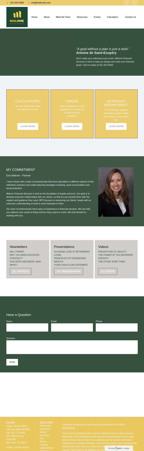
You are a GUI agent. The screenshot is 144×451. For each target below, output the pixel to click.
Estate (43, 432)
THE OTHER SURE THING (111, 261)
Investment (45, 429)
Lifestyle (44, 445)
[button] (34, 17)
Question (10, 338)
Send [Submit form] (12, 362)
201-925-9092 (15, 3)
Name (9, 321)
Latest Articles (47, 448)
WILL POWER (17, 252)
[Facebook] (135, 3)
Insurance (45, 435)
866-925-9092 (23, 429)
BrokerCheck (68, 428)
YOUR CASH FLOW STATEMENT (71, 265)
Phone (99, 321)
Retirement (45, 426)
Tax (41, 438)
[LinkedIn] (127, 3)
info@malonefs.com (39, 3)
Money (43, 441)
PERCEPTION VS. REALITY (112, 252)
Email (54, 321)
